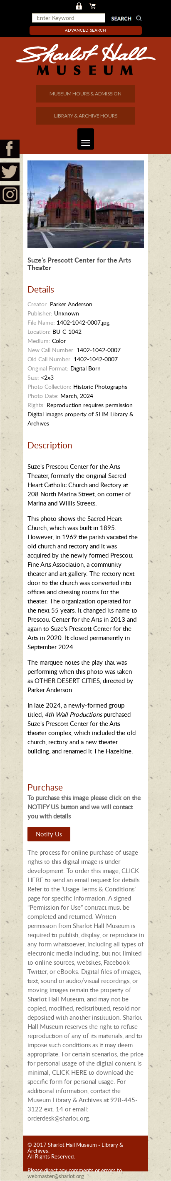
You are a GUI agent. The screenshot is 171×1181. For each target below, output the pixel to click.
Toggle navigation (83, 139)
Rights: (36, 405)
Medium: (38, 341)
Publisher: (39, 313)
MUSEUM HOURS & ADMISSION (85, 93)
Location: (39, 331)
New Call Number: (51, 350)
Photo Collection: (49, 386)
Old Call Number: (49, 359)
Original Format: (48, 368)
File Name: (41, 322)
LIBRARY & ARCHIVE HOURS (85, 116)
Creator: (37, 304)
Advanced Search (85, 30)
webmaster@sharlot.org (55, 1176)
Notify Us (49, 834)
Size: (33, 377)
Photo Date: (43, 396)
